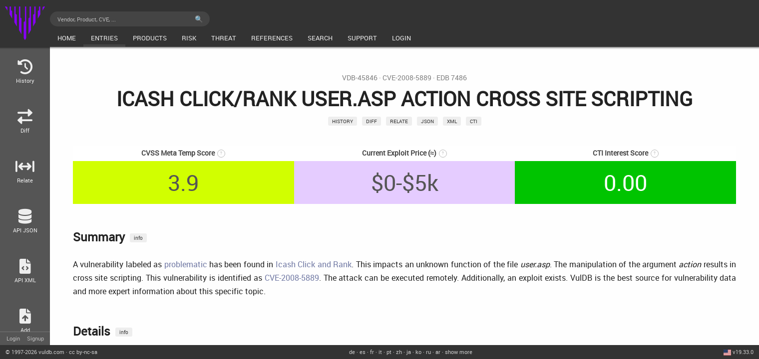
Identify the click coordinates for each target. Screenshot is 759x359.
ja (408, 352)
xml (452, 121)
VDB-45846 (360, 77)
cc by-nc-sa (83, 352)
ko (418, 352)
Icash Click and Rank (314, 264)
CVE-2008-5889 (406, 77)
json (427, 121)
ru (428, 352)
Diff (371, 121)
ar (437, 352)
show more (458, 352)
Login (13, 338)
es (363, 352)
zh (399, 352)
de (352, 352)
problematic (185, 264)
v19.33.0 (743, 352)
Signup (35, 338)
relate (399, 121)
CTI (473, 121)
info (138, 237)
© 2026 (34, 352)
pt (388, 352)
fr (372, 352)
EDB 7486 (451, 77)
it (380, 352)
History (342, 121)
